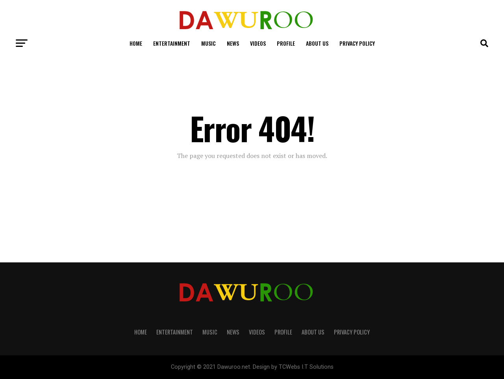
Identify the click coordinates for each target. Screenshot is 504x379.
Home (136, 43)
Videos (258, 43)
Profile (286, 43)
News (233, 43)
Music (208, 43)
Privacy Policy (357, 43)
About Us (317, 43)
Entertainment (171, 43)
